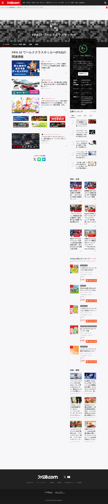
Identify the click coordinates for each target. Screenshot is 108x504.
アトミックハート (78, 210)
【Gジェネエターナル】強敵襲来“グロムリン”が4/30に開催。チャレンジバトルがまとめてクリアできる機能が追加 (81, 123)
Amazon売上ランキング (80, 259)
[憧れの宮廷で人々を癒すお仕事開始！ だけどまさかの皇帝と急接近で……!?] (76, 185)
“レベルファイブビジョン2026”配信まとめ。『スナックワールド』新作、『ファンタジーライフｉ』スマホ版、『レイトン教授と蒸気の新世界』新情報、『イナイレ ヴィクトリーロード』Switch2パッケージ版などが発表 (76, 434)
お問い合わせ (30, 482)
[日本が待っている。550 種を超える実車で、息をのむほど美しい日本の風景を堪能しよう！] (25, 87)
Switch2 (28, 2)
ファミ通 (43, 70)
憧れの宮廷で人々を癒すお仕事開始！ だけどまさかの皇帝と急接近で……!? (76, 195)
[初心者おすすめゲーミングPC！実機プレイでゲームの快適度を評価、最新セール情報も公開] (25, 68)
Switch (33, 2)
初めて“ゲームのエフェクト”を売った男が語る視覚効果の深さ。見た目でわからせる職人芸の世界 (76, 244)
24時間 (79, 115)
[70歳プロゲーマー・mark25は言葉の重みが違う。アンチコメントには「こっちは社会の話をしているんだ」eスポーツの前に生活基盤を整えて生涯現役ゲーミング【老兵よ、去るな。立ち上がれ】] (90, 424)
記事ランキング (76, 112)
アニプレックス (45, 143)
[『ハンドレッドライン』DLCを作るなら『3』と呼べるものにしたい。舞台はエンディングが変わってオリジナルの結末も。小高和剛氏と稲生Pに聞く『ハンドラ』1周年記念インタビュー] (76, 376)
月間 (90, 115)
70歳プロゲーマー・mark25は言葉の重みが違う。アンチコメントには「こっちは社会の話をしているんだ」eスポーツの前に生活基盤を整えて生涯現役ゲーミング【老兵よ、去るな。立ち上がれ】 (90, 434)
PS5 (37, 2)
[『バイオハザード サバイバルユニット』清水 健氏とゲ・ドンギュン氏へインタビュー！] (25, 141)
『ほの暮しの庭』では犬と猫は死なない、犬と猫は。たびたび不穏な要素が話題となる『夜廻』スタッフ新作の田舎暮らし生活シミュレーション (81, 165)
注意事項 (59, 482)
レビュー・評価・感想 (19, 44)
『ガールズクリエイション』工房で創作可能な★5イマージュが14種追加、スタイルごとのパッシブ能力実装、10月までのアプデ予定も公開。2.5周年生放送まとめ (54, 103)
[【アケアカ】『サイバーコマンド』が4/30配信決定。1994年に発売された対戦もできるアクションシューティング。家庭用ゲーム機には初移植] (92, 132)
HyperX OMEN (92, 210)
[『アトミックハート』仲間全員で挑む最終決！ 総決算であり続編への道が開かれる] (76, 208)
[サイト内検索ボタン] (105, 2)
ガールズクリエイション (49, 98)
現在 (73, 115)
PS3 (54, 38)
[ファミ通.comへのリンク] (13, 3)
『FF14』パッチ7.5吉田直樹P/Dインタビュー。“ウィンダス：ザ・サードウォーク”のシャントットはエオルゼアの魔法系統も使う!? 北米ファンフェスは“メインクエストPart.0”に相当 (76, 410)
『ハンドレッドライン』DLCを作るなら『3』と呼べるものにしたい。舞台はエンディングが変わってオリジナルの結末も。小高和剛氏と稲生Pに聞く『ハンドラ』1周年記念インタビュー (76, 386)
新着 (24, 2)
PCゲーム (42, 2)
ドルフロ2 (91, 188)
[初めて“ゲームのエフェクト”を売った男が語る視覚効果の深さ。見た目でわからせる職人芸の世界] (76, 232)
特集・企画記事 (80, 2)
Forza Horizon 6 (47, 80)
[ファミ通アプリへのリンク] (48, 492)
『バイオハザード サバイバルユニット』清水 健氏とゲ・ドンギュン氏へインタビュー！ (53, 139)
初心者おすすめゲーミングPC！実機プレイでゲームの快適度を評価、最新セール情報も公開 (54, 66)
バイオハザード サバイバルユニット (52, 134)
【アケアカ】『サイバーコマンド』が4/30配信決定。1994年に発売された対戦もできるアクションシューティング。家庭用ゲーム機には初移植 (81, 133)
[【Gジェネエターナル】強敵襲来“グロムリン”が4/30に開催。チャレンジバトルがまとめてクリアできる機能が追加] (92, 121)
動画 (73, 2)
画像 (30, 44)
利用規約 (52, 482)
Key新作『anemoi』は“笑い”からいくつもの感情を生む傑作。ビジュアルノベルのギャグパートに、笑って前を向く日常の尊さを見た (90, 386)
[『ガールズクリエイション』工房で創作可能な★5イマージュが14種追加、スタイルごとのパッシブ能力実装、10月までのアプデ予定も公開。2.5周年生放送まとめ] (25, 105)
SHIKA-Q (77, 235)
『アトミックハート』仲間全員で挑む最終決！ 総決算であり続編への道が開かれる (76, 218)
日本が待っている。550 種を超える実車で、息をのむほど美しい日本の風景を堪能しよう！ (54, 84)
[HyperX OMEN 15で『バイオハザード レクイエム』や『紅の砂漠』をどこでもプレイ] (90, 208)
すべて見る (93, 111)
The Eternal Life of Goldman (92, 235)
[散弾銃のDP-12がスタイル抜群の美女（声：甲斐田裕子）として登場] (90, 185)
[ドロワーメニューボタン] (2, 2)
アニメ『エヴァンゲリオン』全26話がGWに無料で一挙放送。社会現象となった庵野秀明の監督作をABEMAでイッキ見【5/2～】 (81, 144)
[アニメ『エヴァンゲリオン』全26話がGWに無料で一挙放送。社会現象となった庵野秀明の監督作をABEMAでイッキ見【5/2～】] (92, 142)
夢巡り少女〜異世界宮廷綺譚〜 (78, 188)
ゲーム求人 (61, 2)
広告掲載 (79, 482)
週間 (85, 115)
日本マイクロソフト (46, 88)
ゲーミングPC (46, 61)
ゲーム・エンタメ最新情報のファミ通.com (11, 7)
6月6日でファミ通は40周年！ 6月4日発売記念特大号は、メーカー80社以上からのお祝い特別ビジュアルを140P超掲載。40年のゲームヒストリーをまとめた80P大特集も (90, 410)
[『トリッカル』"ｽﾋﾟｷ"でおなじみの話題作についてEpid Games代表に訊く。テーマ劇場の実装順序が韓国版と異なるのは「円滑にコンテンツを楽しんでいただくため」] (92, 153)
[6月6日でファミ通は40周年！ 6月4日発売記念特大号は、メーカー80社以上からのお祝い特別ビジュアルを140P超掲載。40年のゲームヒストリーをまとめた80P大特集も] (90, 400)
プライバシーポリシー (41, 482)
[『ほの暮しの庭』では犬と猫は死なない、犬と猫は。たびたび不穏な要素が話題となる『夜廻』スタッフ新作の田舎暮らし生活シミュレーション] (92, 164)
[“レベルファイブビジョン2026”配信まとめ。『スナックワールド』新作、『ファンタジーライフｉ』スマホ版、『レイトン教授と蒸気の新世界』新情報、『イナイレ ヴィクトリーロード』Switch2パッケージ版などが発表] (76, 424)
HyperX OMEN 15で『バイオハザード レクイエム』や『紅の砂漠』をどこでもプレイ (90, 219)
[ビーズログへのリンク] (60, 492)
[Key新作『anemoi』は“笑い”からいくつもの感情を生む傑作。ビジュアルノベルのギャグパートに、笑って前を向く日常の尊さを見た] (90, 376)
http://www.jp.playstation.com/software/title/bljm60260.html (87, 98)
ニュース (68, 2)
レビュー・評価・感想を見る (82, 56)
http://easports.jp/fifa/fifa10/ (86, 103)
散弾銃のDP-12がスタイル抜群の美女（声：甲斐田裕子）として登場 (90, 194)
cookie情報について (69, 482)
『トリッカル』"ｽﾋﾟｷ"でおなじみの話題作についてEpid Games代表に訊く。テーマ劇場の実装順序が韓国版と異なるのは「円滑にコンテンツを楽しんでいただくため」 (81, 155)
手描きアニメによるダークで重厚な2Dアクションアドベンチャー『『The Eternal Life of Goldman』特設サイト (90, 244)
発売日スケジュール (51, 2)
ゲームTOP (6, 44)
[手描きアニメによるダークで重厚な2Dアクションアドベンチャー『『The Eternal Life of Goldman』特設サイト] (90, 232)
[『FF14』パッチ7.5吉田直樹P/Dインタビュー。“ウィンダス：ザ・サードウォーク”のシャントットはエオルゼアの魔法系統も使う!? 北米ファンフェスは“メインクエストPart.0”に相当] (76, 400)
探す (85, 74)
